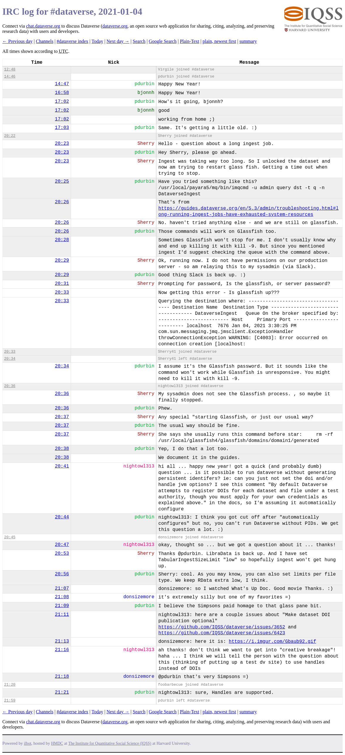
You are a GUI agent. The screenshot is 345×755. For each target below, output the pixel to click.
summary (248, 41)
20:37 (62, 417)
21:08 (62, 597)
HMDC (57, 743)
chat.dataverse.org (43, 25)
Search (139, 41)
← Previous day (17, 41)
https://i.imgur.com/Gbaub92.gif (272, 641)
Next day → (117, 41)
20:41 (62, 466)
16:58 (62, 92)
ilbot (27, 743)
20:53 (62, 553)
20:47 (62, 544)
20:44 (62, 517)
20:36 (9, 386)
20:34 (9, 359)
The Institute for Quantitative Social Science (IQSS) (109, 743)
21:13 (62, 641)
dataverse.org (114, 25)
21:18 (62, 676)
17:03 (62, 127)
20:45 (9, 537)
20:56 (62, 574)
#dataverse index (72, 41)
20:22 (9, 136)
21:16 (62, 650)
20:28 (62, 240)
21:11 (62, 614)
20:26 (62, 202)
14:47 (62, 84)
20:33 (62, 292)
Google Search (163, 41)
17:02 (62, 101)
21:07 (62, 588)
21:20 (9, 684)
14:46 (9, 76)
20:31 (62, 283)
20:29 (62, 260)
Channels (44, 41)
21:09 (62, 605)
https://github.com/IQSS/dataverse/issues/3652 (221, 627)
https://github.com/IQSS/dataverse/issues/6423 (221, 633)
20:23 (62, 143)
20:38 (62, 448)
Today (97, 41)
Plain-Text (189, 41)
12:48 (9, 69)
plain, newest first (219, 41)
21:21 (62, 692)
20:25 (62, 181)
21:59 (9, 700)
